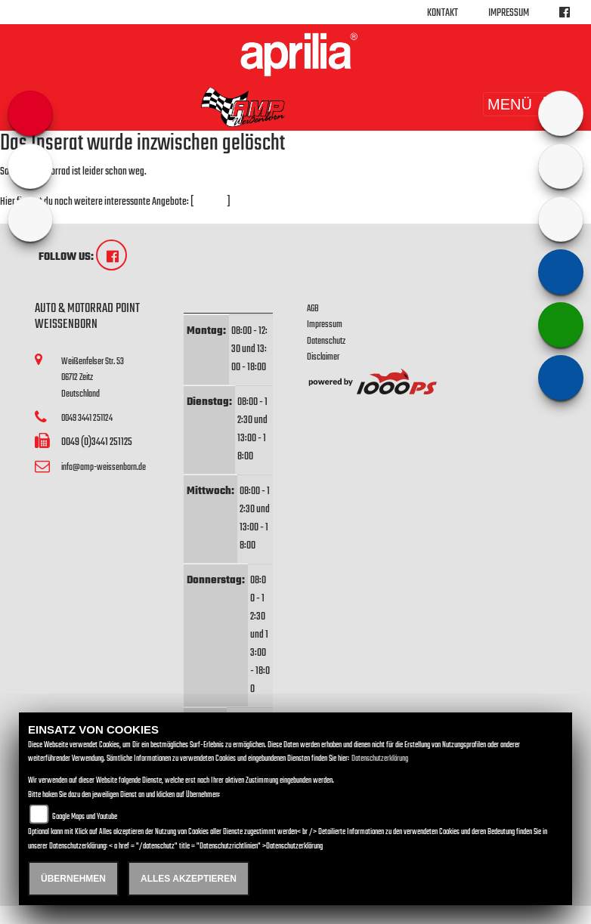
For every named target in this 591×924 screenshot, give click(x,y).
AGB (313, 309)
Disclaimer (323, 357)
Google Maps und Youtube (84, 817)
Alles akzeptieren (189, 878)
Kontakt (442, 13)
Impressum (508, 13)
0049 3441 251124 (87, 418)
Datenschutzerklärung (379, 758)
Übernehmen (73, 878)
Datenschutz (326, 341)
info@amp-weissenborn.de (103, 467)
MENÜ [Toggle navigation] (530, 104)
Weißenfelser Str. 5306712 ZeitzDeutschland (92, 378)
